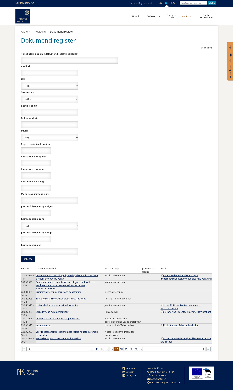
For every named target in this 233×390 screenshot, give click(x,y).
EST (166, 3)
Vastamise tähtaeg (32, 181)
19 (126, 348)
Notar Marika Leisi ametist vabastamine (57, 305)
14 (102, 348)
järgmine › (204, 349)
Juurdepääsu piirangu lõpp (36, 232)
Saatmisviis (27, 92)
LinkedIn (128, 372)
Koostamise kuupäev (33, 156)
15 (106, 348)
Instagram (129, 375)
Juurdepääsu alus (31, 245)
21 (136, 348)
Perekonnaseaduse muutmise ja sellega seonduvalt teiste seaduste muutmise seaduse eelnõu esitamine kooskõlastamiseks (66, 285)
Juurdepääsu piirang (32, 218)
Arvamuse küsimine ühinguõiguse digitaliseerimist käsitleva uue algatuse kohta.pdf (186, 277)
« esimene (24, 349)
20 (131, 348)
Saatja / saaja (29, 105)
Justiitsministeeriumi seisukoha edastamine (58, 291)
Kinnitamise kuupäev (33, 169)
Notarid (136, 16)
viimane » (209, 349)
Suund (24, 130)
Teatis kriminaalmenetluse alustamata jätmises (61, 298)
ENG (160, 3)
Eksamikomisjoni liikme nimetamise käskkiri (58, 338)
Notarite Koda (171, 16)
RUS (173, 3)
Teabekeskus (153, 16)
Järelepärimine (43, 325)
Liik (23, 78)
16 (111, 348)
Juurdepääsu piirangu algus (37, 206)
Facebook (128, 368)
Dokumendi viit (30, 118)
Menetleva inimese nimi (35, 193)
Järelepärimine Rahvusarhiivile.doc (180, 325)
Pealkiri (25, 66)
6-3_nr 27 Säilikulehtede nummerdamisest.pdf (187, 311)
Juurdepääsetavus (24, 2)
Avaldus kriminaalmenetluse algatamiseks (58, 318)
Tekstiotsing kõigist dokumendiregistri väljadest (49, 53)
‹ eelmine (29, 349)
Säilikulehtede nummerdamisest (52, 311)
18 (121, 348)
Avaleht (25, 31)
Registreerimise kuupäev (35, 144)
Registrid (186, 16)
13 (97, 348)
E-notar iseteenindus (206, 16)
